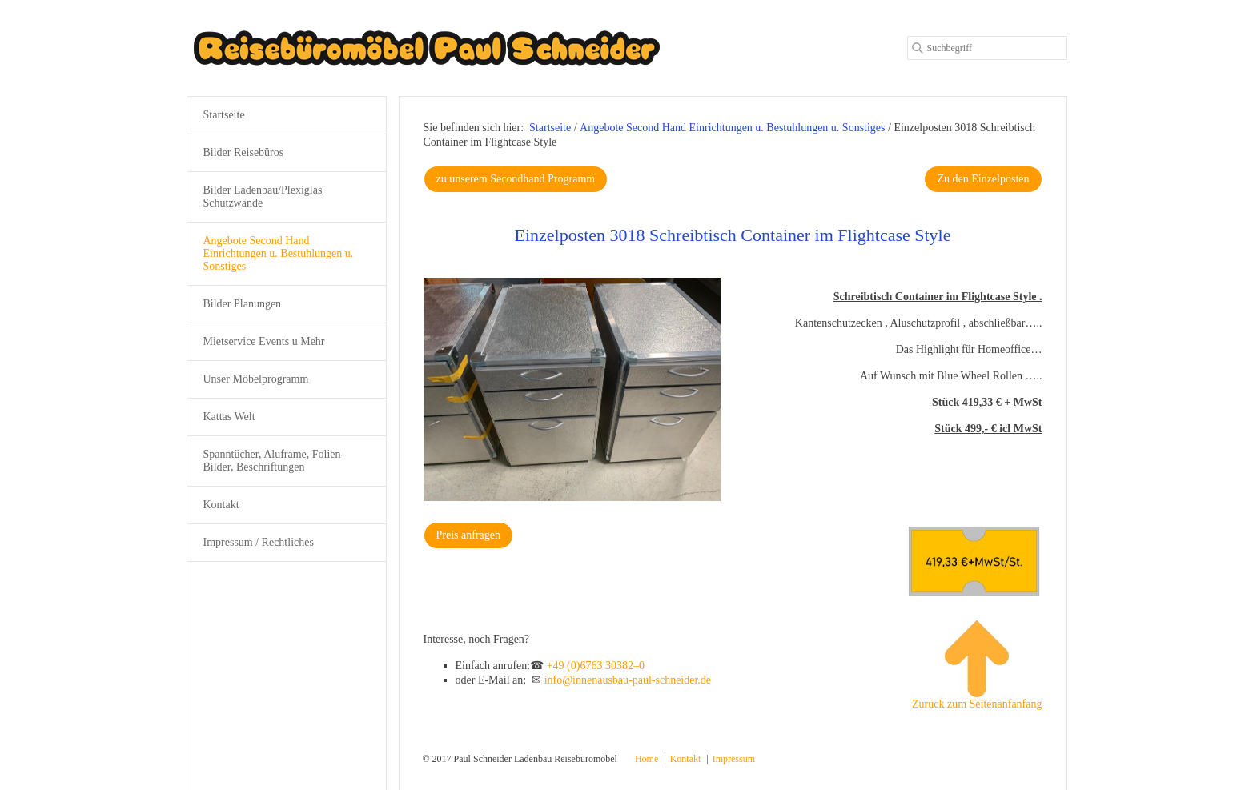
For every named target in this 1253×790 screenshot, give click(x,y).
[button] (516, 179)
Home (646, 758)
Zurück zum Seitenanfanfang (977, 665)
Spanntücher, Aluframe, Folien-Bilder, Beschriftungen (274, 460)
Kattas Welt (229, 417)
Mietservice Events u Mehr (264, 341)
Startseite (550, 128)
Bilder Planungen (242, 304)
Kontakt (221, 505)
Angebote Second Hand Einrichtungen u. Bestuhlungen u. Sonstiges (278, 253)
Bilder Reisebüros (243, 152)
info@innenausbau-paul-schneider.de (627, 680)
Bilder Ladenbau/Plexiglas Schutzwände (263, 196)
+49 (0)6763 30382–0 (596, 666)
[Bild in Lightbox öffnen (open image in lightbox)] (572, 389)
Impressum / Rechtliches (258, 542)
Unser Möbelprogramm (256, 379)
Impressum (734, 758)
